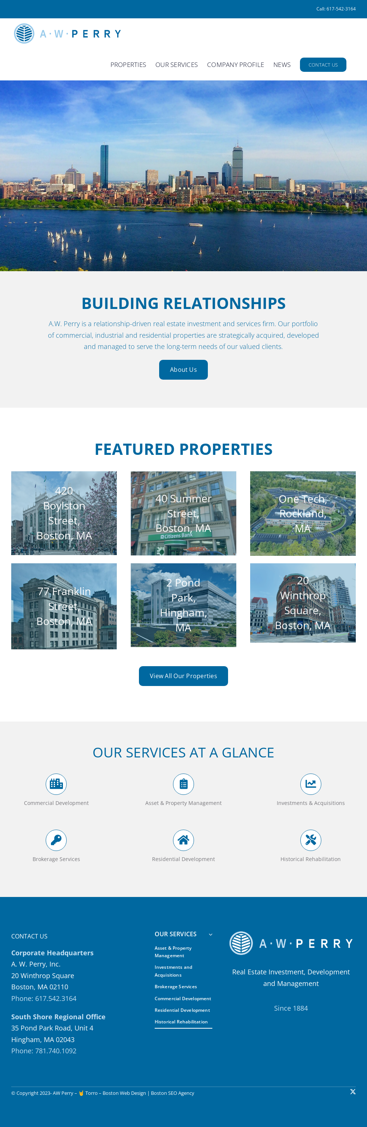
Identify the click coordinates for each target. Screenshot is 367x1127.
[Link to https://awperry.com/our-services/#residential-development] (183, 840)
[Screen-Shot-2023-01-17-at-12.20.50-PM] (183, 513)
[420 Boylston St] (64, 513)
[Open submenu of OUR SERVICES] (209, 934)
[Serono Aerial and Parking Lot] (303, 513)
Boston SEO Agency (172, 1093)
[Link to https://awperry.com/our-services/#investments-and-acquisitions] (310, 784)
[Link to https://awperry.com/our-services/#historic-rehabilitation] (310, 840)
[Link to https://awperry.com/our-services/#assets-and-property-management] (183, 784)
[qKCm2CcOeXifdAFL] (303, 603)
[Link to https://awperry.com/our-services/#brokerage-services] (56, 840)
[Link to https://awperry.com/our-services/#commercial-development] (56, 784)
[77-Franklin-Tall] (64, 606)
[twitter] (353, 1091)
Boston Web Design (124, 1093)
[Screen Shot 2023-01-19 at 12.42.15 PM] (183, 605)
